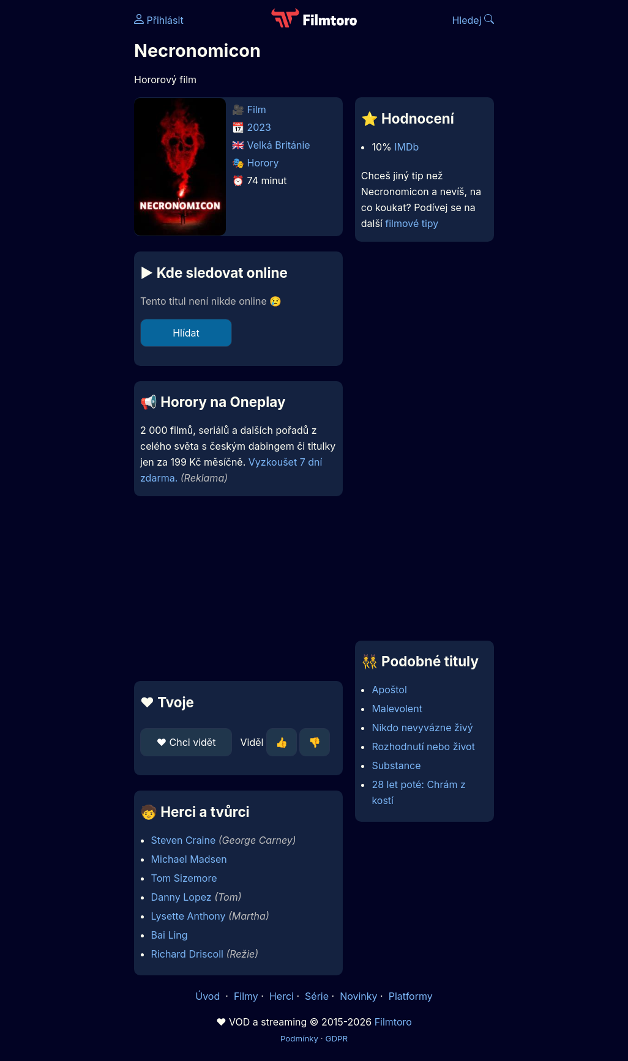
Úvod (208, 996)
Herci (281, 996)
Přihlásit (159, 20)
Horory (263, 163)
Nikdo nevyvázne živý (422, 727)
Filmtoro (393, 1022)
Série (317, 996)
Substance (396, 765)
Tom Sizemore (184, 878)
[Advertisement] (234, 588)
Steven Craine (183, 840)
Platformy (411, 996)
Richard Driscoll (187, 954)
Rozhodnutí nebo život (423, 746)
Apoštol (389, 689)
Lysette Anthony (188, 916)
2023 (259, 127)
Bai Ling (169, 935)
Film (256, 109)
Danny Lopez (181, 897)
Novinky (358, 996)
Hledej (473, 20)
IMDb (406, 147)
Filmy (246, 996)
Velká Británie (278, 145)
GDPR (336, 1038)
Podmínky (299, 1038)
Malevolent (397, 708)
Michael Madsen (189, 859)
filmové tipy (411, 223)
